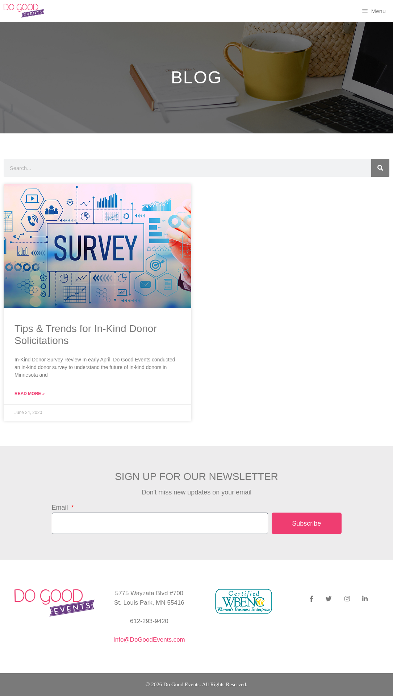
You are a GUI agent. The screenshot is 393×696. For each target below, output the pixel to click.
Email (61, 507)
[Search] (380, 168)
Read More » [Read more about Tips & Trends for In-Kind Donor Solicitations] (29, 393)
